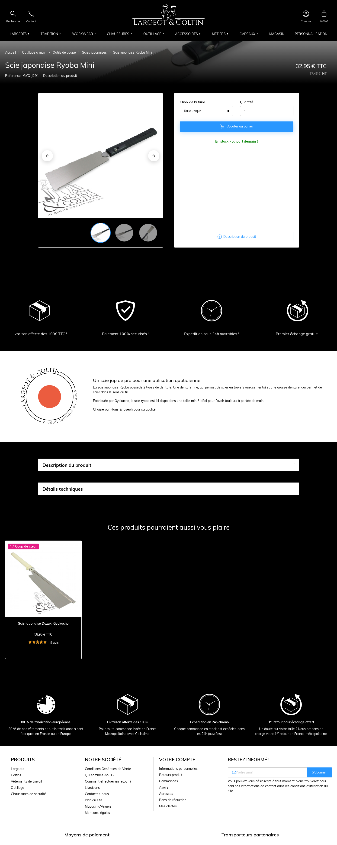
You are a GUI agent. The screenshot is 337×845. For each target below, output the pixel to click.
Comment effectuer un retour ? (108, 781)
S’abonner (319, 772)
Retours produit (170, 775)
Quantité (246, 102)
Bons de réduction (172, 800)
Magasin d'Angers (98, 806)
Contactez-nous (97, 794)
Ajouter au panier (236, 126)
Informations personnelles (178, 769)
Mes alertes (168, 806)
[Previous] (47, 155)
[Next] (153, 155)
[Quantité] (266, 111)
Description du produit (60, 76)
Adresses (166, 794)
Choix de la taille (192, 102)
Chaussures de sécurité (28, 794)
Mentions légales (97, 813)
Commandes (168, 781)
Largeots (17, 769)
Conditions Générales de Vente (108, 769)
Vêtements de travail (26, 781)
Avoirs (163, 787)
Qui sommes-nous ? (99, 775)
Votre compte (177, 759)
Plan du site (93, 800)
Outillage (17, 788)
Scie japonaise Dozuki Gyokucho (43, 624)
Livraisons (92, 788)
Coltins (16, 775)
